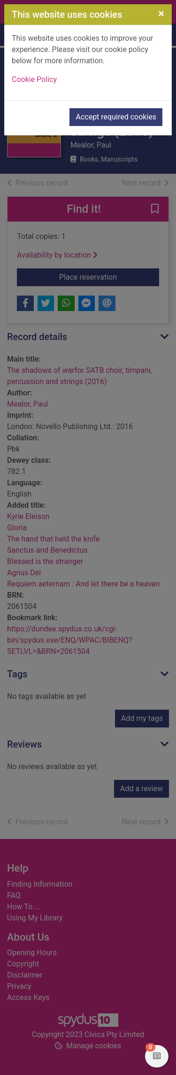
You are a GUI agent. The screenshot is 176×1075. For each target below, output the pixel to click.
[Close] (161, 13)
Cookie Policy (34, 79)
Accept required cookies (116, 116)
